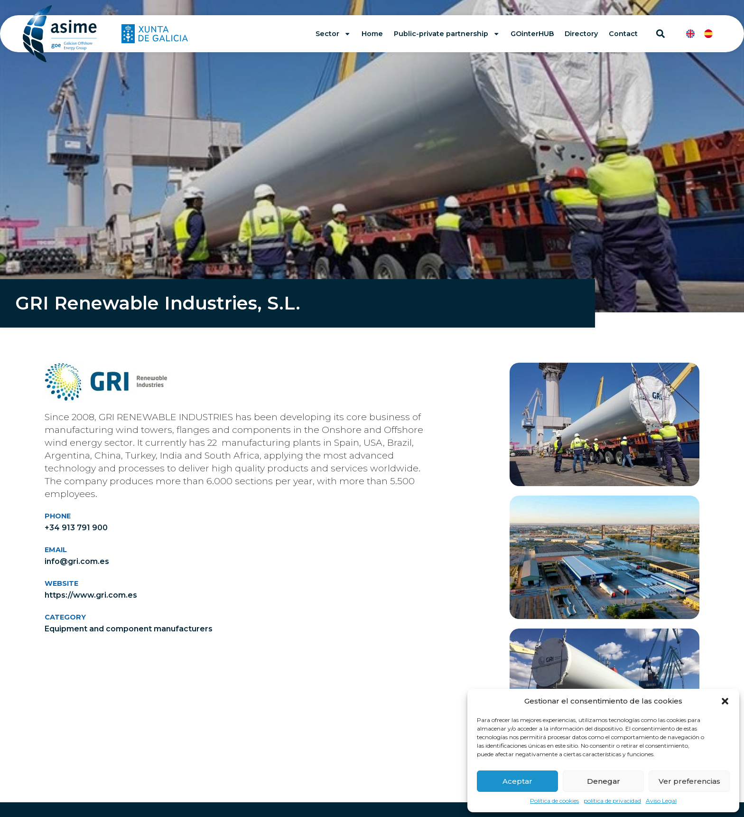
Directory (581, 33)
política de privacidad (612, 800)
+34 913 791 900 (76, 527)
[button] (725, 701)
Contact (623, 33)
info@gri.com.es (77, 561)
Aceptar (517, 781)
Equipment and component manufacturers (129, 628)
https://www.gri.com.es (91, 595)
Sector (333, 34)
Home (372, 33)
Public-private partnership (447, 34)
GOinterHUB (532, 33)
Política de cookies (554, 800)
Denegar (603, 781)
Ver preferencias (689, 781)
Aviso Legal (661, 800)
